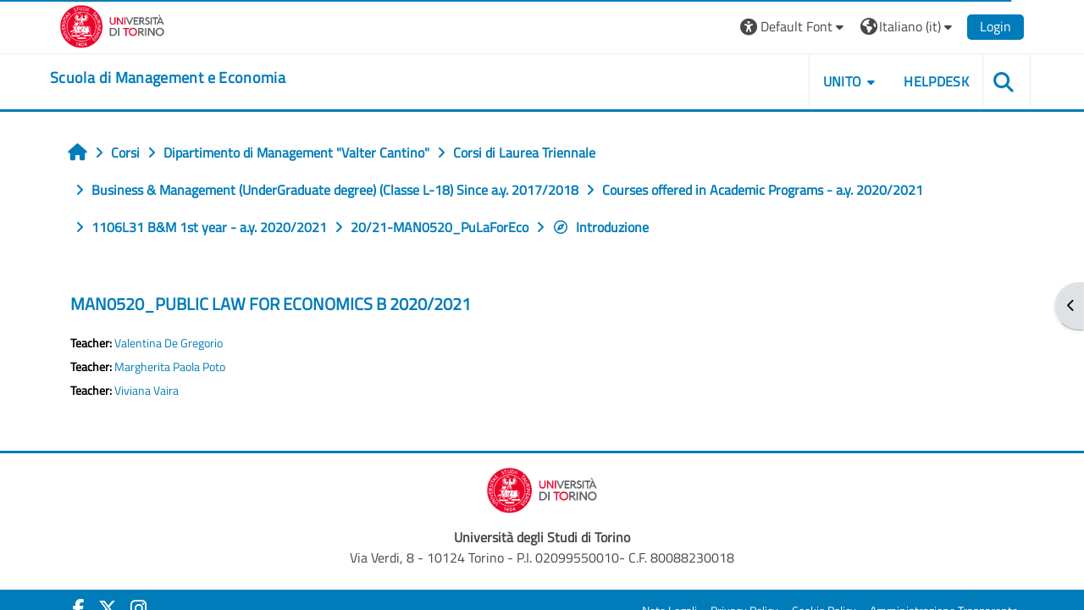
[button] (794, 27)
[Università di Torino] (112, 24)
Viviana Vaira (146, 390)
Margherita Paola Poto (169, 367)
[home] (167, 78)
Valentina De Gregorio (168, 343)
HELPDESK (936, 81)
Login (995, 26)
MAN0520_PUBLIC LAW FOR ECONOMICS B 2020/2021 (270, 304)
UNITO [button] (842, 81)
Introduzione (600, 227)
